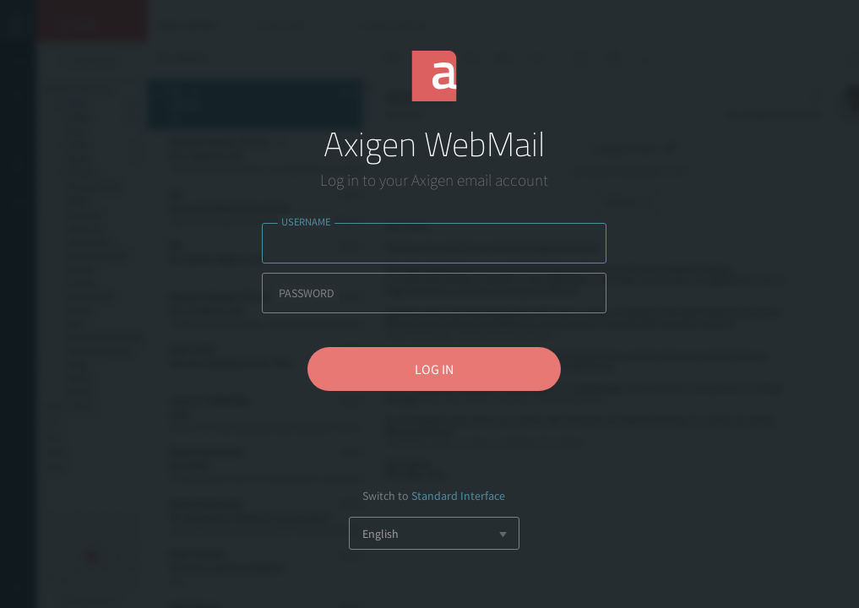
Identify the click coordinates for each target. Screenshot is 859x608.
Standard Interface (458, 495)
